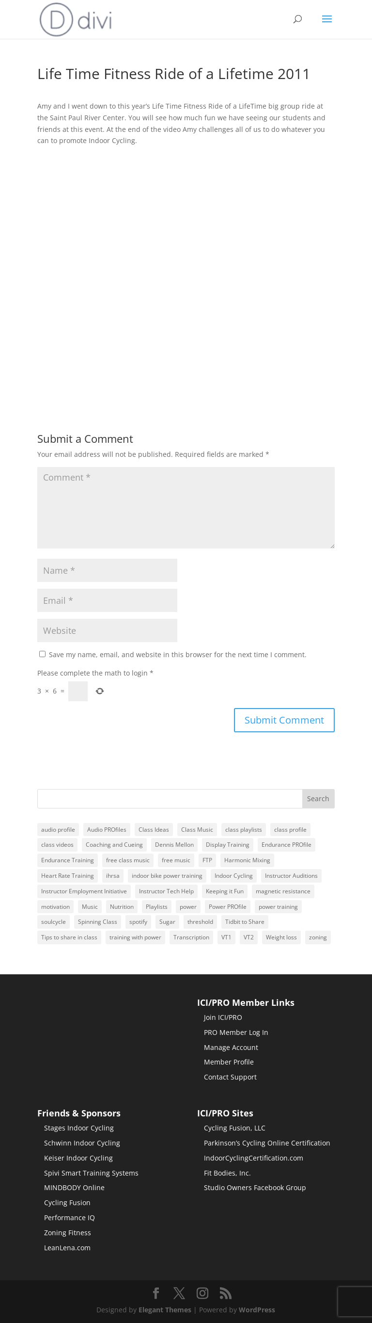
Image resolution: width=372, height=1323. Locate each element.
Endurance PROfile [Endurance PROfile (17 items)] (286, 844)
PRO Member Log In (236, 1032)
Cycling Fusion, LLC (234, 1127)
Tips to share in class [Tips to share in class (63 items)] (69, 937)
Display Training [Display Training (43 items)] (227, 844)
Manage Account (231, 1047)
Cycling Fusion (67, 1202)
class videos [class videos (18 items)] (57, 844)
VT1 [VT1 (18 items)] (226, 937)
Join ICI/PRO (223, 1017)
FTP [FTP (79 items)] (207, 860)
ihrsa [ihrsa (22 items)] (113, 875)
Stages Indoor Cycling (79, 1127)
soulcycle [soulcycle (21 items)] (53, 922)
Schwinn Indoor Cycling (82, 1142)
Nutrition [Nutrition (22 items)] (122, 907)
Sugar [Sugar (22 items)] (167, 922)
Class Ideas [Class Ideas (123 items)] (154, 829)
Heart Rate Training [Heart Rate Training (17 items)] (67, 875)
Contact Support (230, 1076)
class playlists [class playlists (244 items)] (243, 829)
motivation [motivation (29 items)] (55, 907)
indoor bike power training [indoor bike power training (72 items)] (167, 875)
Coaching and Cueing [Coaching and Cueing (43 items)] (114, 844)
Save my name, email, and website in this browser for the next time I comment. (178, 654)
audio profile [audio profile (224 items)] (58, 829)
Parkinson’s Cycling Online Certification (267, 1142)
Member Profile (229, 1061)
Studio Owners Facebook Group (255, 1187)
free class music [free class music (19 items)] (128, 860)
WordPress (257, 1309)
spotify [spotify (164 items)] (138, 922)
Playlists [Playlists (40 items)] (157, 907)
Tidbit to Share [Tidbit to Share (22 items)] (244, 922)
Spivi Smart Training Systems (91, 1173)
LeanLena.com (67, 1247)
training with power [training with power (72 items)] (135, 937)
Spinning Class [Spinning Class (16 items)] (97, 922)
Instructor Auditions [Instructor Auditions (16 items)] (291, 875)
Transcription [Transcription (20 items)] (191, 937)
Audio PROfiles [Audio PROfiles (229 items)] (106, 829)
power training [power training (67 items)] (278, 907)
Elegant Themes (165, 1309)
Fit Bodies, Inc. (227, 1173)
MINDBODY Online (74, 1187)
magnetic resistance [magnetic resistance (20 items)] (283, 891)
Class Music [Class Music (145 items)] (197, 829)
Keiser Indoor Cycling (78, 1157)
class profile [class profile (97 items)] (290, 829)
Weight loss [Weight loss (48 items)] (281, 937)
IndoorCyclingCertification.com (253, 1157)
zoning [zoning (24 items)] (318, 937)
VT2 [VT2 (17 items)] (249, 937)
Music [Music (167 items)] (90, 907)
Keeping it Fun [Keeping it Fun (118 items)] (225, 891)
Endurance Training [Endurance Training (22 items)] (67, 860)
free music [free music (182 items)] (176, 860)
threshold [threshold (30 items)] (200, 922)
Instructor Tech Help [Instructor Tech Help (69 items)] (166, 891)
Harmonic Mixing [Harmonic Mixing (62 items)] (247, 860)
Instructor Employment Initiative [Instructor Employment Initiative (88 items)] (84, 891)
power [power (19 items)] (188, 907)
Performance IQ (69, 1217)
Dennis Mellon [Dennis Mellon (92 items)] (174, 844)
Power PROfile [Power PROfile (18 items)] (228, 907)
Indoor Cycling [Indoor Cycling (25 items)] (234, 875)
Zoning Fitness (67, 1232)
